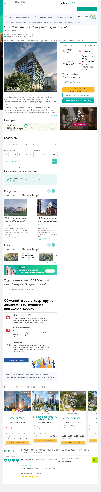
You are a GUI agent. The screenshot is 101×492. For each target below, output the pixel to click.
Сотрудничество (38, 450)
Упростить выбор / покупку (78, 101)
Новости (55, 40)
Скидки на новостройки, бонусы (18, 17)
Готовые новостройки (44, 17)
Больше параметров (10, 161)
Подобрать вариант (16, 361)
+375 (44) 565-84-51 (39, 460)
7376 (64, 3)
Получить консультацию (17, 442)
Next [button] (53, 191)
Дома (44, 40)
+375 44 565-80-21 (72, 82)
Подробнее (32, 260)
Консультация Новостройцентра (78, 90)
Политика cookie (36, 452)
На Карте (20, 40)
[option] (19, 218)
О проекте (25, 450)
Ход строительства (73, 40)
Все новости (52, 262)
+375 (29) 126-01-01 (72, 462)
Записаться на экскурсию (78, 95)
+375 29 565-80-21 (72, 77)
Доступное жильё (66, 17)
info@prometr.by (26, 465)
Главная (8, 40)
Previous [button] (49, 191)
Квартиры (33, 40)
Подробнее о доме (13, 237)
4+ (20, 154)
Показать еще (52, 115)
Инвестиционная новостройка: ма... (28, 256)
